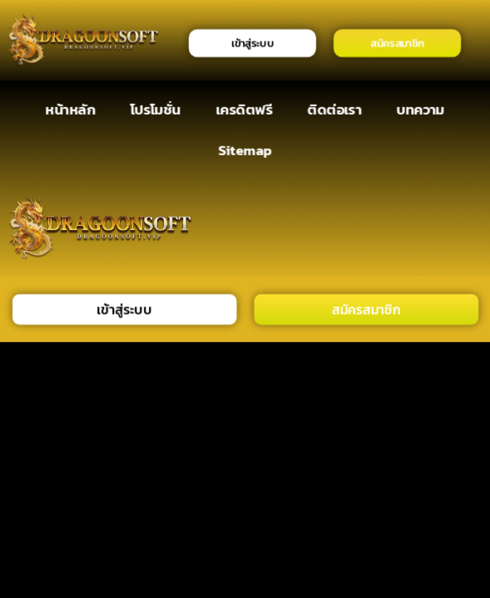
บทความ (421, 110)
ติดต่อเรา (335, 110)
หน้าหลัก (71, 110)
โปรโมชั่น (156, 110)
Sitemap (245, 150)
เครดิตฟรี (243, 110)
